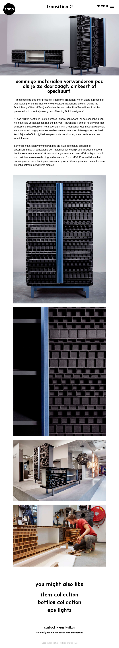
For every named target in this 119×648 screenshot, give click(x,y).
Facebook (60, 632)
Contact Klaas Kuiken (59, 627)
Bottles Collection (59, 603)
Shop (9, 9)
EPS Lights (59, 610)
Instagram (77, 632)
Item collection (59, 595)
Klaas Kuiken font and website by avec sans (59, 643)
